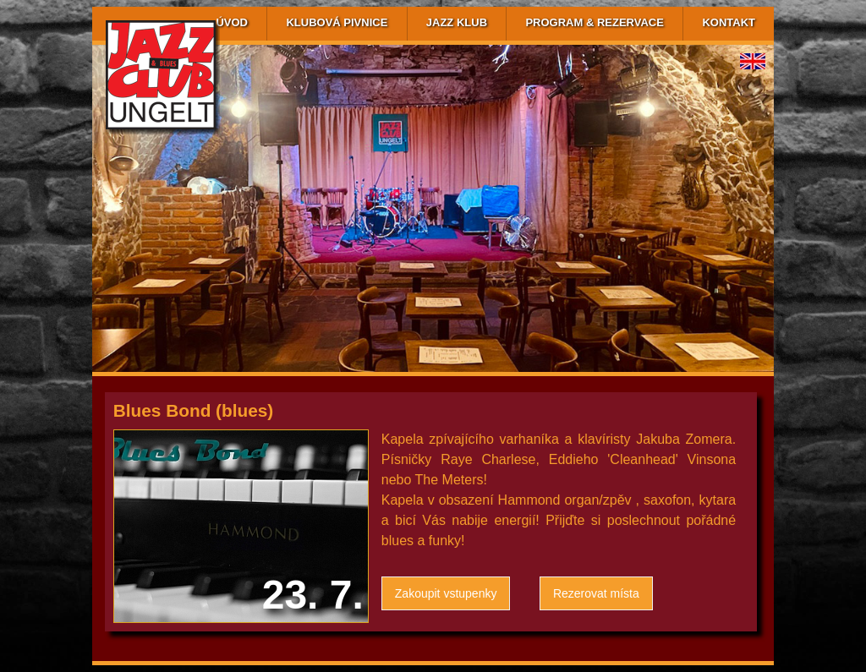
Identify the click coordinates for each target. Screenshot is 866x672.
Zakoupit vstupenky (446, 593)
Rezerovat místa (596, 593)
